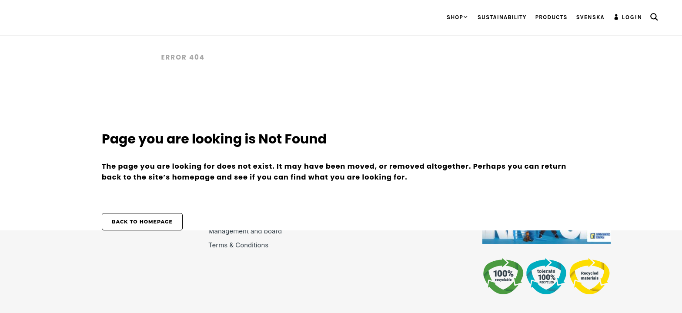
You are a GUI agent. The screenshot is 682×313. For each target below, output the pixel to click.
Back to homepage (142, 222)
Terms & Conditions (238, 245)
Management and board (245, 231)
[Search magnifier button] (654, 17)
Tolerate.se (127, 57)
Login (632, 17)
